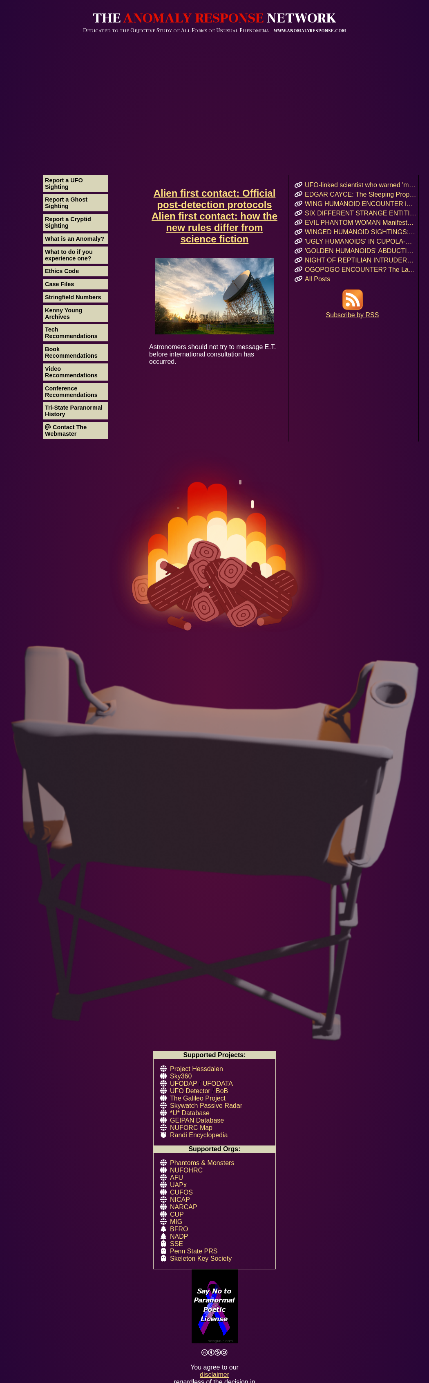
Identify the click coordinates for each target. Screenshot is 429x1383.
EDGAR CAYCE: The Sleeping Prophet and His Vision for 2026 (360, 194)
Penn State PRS (194, 1251)
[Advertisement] (214, 95)
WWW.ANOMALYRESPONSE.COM (310, 31)
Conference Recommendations (71, 391)
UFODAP (183, 1083)
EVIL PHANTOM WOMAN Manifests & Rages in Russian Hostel (360, 222)
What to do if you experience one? (69, 255)
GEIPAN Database (197, 1120)
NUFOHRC (186, 1170)
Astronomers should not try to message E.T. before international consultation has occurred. (214, 311)
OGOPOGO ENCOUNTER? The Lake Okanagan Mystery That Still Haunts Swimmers (360, 269)
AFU (176, 1177)
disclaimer (214, 1374)
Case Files (59, 284)
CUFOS (181, 1192)
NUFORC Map (191, 1127)
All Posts (317, 279)
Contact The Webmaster (66, 430)
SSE (176, 1243)
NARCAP (183, 1207)
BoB (222, 1090)
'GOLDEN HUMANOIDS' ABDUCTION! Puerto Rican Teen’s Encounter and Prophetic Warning (360, 250)
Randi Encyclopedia (199, 1135)
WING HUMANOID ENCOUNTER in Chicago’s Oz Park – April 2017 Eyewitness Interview (360, 203)
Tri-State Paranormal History (74, 410)
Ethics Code (62, 271)
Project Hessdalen (196, 1068)
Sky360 (181, 1076)
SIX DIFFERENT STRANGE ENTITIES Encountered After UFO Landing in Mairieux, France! (360, 213)
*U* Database (190, 1113)
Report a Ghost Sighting (66, 202)
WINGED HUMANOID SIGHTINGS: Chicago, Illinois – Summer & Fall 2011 (360, 232)
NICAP (180, 1199)
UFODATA (218, 1083)
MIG (176, 1221)
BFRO (179, 1229)
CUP (177, 1214)
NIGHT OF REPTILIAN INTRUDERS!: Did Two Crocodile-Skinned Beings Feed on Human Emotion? (360, 260)
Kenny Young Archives (63, 313)
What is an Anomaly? (74, 238)
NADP (179, 1236)
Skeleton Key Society (201, 1258)
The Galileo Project (198, 1098)
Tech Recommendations (71, 332)
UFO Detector (190, 1090)
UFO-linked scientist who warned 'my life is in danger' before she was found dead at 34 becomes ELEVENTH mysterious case (360, 185)
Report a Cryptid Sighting (68, 222)
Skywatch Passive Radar (206, 1105)
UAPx (178, 1184)
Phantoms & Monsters (202, 1162)
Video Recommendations (71, 372)
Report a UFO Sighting (64, 183)
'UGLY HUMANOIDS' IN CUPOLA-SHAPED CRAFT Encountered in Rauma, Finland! (360, 241)
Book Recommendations (71, 352)
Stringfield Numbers (73, 297)
